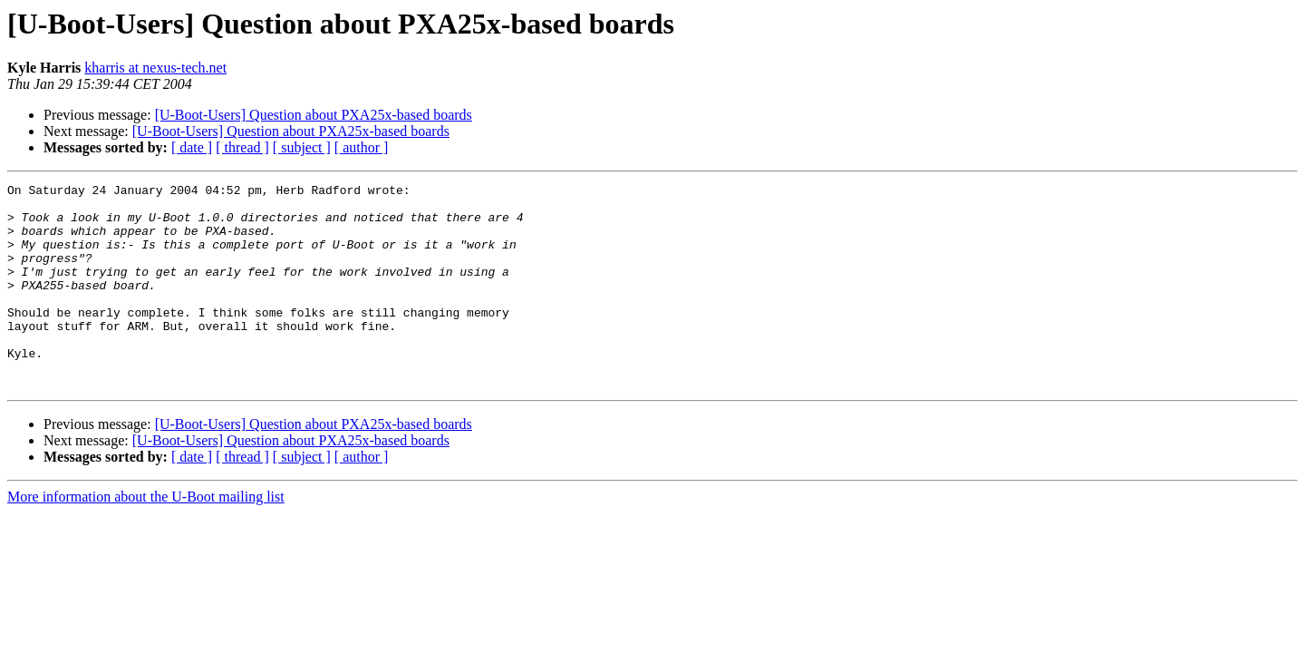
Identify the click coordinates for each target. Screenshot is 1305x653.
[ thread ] (242, 147)
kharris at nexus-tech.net (155, 67)
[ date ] (191, 147)
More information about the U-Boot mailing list (146, 537)
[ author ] (361, 147)
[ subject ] (302, 147)
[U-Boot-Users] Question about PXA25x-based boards (313, 114)
